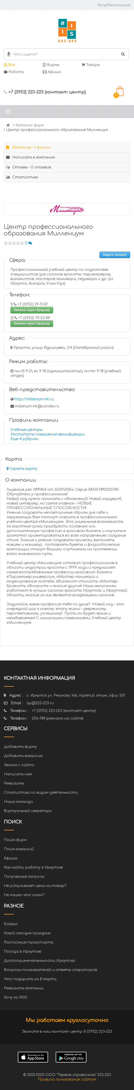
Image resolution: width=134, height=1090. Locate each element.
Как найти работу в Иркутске (33, 867)
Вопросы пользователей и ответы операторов (50, 970)
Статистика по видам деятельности (41, 792)
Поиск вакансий (19, 849)
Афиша (52, 72)
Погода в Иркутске (22, 951)
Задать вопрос (115, 255)
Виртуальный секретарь (28, 811)
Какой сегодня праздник (27, 933)
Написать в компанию (30, 157)
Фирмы (51, 65)
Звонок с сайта (19, 765)
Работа (14, 72)
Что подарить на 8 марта (30, 979)
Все (9, 65)
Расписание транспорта (28, 942)
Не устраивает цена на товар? (35, 886)
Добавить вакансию (23, 756)
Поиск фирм (15, 840)
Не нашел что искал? (24, 895)
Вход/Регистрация (114, 5)
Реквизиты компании (23, 988)
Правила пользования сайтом (67, 1079)
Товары (91, 65)
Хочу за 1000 (15, 997)
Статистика (22, 177)
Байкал (11, 924)
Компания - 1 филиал (28, 147)
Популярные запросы (24, 877)
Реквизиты (14, 783)
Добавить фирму (20, 747)
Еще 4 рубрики (24, 439)
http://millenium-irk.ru (34, 399)
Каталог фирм (30, 125)
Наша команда (18, 802)
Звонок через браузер (32, 310)
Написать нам (18, 774)
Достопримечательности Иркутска (39, 961)
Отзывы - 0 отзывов (28, 167)
